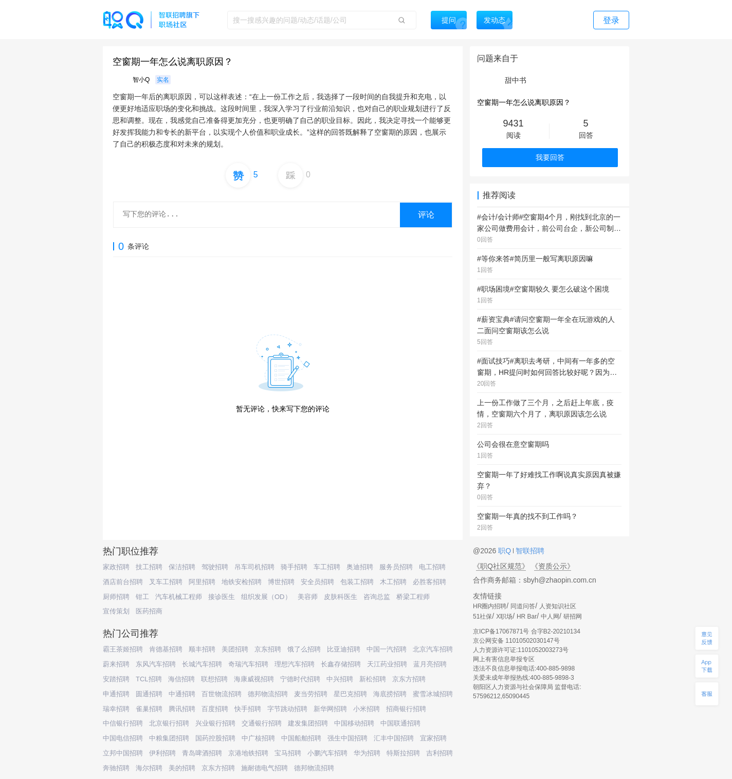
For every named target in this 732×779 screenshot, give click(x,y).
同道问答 (522, 606)
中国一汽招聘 (387, 649)
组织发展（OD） (266, 597)
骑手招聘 (294, 567)
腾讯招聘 (182, 709)
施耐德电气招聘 (264, 768)
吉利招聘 (439, 753)
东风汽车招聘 (156, 664)
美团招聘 (235, 649)
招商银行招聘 (406, 709)
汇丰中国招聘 (394, 738)
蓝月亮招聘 (430, 664)
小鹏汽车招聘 (327, 753)
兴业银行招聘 (215, 723)
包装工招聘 (357, 582)
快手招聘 (247, 709)
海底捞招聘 (390, 694)
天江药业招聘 (387, 664)
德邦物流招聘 (268, 694)
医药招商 (149, 611)
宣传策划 (116, 611)
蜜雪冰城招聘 (433, 694)
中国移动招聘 (354, 723)
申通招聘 (116, 694)
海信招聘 (181, 679)
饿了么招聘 (304, 649)
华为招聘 (367, 753)
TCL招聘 (149, 679)
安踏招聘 (116, 679)
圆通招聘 (149, 694)
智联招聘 (529, 551)
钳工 (142, 597)
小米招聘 (366, 709)
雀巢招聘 (149, 709)
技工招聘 (149, 567)
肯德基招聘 (165, 649)
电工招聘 (432, 567)
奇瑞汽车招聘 (248, 664)
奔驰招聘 (116, 768)
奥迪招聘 (359, 567)
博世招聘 (281, 582)
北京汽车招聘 (433, 649)
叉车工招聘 (165, 582)
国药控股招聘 (215, 738)
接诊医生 (221, 597)
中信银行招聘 (123, 723)
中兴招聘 (339, 679)
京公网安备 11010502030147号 (516, 640)
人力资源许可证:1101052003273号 (521, 650)
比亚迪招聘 (343, 649)
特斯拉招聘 (403, 753)
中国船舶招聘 (301, 738)
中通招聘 (182, 694)
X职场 (504, 616)
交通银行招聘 (262, 723)
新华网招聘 (330, 709)
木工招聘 (393, 582)
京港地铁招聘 (248, 753)
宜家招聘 (433, 738)
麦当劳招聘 (310, 694)
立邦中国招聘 (123, 753)
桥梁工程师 (413, 597)
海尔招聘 (149, 768)
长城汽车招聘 (202, 664)
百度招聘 (215, 709)
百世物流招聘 (222, 694)
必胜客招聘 (429, 582)
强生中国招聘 (347, 738)
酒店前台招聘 (123, 582)
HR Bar (527, 616)
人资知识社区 (557, 606)
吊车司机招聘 (254, 567)
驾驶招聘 (215, 567)
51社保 (482, 616)
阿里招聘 (202, 582)
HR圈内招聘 (489, 606)
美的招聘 (182, 768)
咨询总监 (376, 597)
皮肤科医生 (340, 597)
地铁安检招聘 (242, 582)
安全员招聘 (317, 582)
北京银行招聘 (169, 723)
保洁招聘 (182, 567)
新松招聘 (372, 679)
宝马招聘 (287, 753)
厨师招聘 (116, 597)
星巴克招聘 (350, 694)
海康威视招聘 (254, 679)
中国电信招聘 (123, 738)
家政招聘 (116, 567)
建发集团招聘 (308, 723)
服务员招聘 (396, 567)
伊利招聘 (162, 753)
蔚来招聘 (116, 664)
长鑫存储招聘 (341, 664)
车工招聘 (327, 567)
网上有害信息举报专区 (504, 659)
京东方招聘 (409, 679)
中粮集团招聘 (169, 738)
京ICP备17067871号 (501, 631)
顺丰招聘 (202, 649)
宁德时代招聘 (300, 679)
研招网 (572, 616)
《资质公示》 (552, 566)
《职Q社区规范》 (501, 566)
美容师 (308, 597)
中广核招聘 (258, 738)
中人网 (550, 616)
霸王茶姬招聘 (123, 649)
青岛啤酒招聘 (202, 753)
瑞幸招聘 (116, 709)
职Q (505, 551)
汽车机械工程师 (178, 597)
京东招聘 (267, 649)
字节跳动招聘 (287, 709)
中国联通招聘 (400, 723)
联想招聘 (214, 679)
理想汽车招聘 (294, 664)
